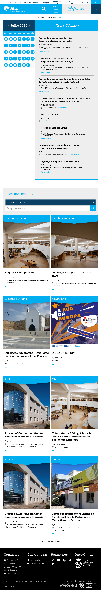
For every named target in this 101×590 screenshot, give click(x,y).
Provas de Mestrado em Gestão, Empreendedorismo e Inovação (24, 435)
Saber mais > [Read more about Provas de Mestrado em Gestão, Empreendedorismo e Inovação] (44, 52)
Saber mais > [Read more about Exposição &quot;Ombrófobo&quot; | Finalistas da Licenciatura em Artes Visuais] (74, 155)
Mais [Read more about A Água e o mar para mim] (6, 286)
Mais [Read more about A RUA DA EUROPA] (54, 364)
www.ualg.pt (12, 573)
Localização (35, 560)
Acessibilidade (11, 586)
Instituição (11, 2)
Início (42, 18)
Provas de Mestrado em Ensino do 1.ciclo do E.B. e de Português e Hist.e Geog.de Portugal (73, 517)
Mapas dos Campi (38, 563)
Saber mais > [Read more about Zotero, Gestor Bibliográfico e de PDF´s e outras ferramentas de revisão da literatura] (63, 108)
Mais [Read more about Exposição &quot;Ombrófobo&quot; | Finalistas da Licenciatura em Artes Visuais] (6, 367)
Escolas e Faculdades (29, 2)
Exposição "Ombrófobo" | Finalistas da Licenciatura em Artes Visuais (27, 355)
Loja (96, 3)
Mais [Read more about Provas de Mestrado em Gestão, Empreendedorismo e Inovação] (6, 450)
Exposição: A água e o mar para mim (60, 161)
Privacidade (8, 581)
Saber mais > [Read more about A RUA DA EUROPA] (51, 121)
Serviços (45, 2)
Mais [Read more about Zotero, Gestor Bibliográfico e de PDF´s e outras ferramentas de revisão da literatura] (54, 451)
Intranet (85, 2)
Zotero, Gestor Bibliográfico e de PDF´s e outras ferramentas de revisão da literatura (71, 436)
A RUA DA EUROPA (48, 114)
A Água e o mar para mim (54, 128)
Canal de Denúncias (24, 581)
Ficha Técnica (41, 581)
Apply (93, 209)
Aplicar (43, 10)
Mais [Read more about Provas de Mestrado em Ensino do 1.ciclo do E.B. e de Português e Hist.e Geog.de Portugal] (54, 534)
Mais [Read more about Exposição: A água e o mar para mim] (54, 289)
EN (95, 10)
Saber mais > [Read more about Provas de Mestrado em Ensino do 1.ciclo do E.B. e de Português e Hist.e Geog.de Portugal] (44, 91)
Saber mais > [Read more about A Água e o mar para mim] (46, 138)
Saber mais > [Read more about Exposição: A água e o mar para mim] (46, 172)
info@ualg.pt (12, 570)
